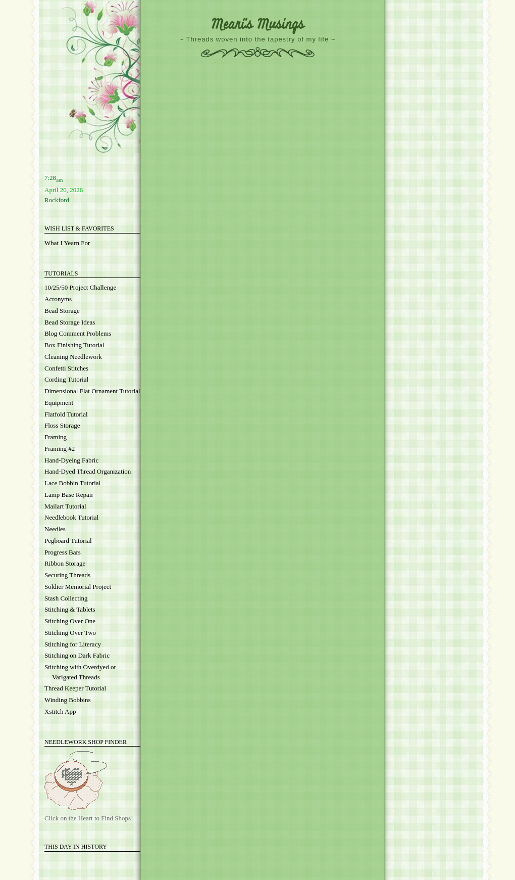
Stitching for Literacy (72, 644)
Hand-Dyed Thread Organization (87, 471)
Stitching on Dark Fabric (77, 655)
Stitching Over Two (70, 632)
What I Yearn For (67, 243)
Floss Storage (62, 425)
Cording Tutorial (66, 379)
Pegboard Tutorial (68, 540)
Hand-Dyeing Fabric (71, 460)
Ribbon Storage (64, 563)
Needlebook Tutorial (71, 517)
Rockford (56, 200)
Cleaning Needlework (73, 356)
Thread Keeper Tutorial (75, 688)
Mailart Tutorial (65, 506)
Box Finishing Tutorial (74, 345)
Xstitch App (60, 711)
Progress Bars (62, 552)
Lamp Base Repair (68, 494)
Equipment (58, 402)
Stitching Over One (69, 621)
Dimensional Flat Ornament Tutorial (92, 391)
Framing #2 (59, 448)
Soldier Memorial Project (77, 586)
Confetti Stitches (66, 368)
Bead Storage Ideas (69, 322)
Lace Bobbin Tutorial (72, 483)
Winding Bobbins (67, 700)
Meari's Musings (257, 24)
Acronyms (58, 299)
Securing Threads (67, 575)
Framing (55, 437)
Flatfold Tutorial (66, 414)
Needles (55, 529)
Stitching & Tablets (69, 609)
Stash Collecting (66, 598)
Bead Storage (62, 310)
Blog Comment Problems (77, 333)
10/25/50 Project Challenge (80, 287)
